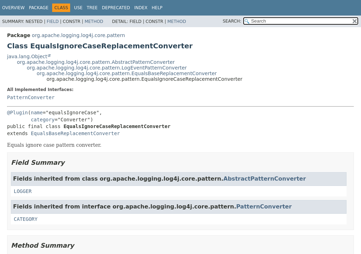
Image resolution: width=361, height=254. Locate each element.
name (37, 112)
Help (157, 7)
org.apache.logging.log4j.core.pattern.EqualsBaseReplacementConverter (127, 73)
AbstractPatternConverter (265, 178)
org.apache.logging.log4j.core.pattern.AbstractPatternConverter (96, 62)
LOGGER (23, 191)
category (42, 119)
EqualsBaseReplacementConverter (75, 133)
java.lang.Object (27, 56)
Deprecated (116, 7)
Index (141, 7)
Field (53, 21)
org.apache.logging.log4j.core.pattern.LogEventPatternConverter (107, 68)
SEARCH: (232, 21)
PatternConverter (31, 97)
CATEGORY (25, 219)
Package (38, 7)
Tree (92, 7)
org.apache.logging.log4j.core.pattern (78, 35)
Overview (13, 7)
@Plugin (17, 112)
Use (78, 7)
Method (94, 21)
